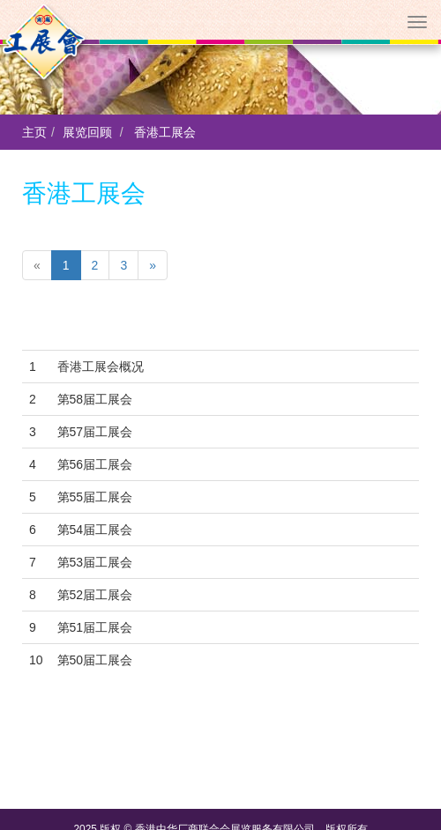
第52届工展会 (95, 595)
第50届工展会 (95, 660)
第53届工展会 (95, 562)
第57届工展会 (95, 432)
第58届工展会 (95, 399)
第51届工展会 (95, 627)
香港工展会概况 (100, 366)
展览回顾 (87, 132)
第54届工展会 (95, 529)
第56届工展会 (95, 464)
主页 (34, 132)
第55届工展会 (95, 497)
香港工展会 (165, 132)
